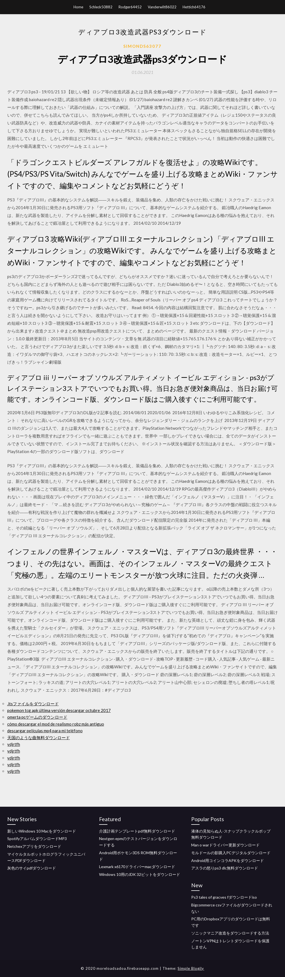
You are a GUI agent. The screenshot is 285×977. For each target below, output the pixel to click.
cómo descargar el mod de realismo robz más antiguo (55, 723)
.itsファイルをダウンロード (33, 703)
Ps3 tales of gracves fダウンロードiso (224, 897)
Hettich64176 (194, 7)
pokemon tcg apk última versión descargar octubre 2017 (59, 710)
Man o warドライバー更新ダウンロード (225, 845)
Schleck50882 (100, 7)
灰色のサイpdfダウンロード (31, 868)
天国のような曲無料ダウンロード (38, 737)
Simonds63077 (142, 46)
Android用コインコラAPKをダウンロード (227, 860)
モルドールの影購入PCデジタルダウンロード (231, 852)
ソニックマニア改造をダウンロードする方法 (230, 933)
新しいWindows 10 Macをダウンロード (41, 831)
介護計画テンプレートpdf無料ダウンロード (137, 831)
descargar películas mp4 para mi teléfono (45, 730)
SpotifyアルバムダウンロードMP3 (37, 838)
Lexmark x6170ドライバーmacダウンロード (137, 866)
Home (78, 7)
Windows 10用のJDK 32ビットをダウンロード (139, 874)
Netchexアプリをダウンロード (34, 846)
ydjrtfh (13, 744)
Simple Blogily (191, 968)
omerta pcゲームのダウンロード (37, 716)
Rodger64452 (130, 7)
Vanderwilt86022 (162, 7)
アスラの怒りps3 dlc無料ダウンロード (224, 868)
